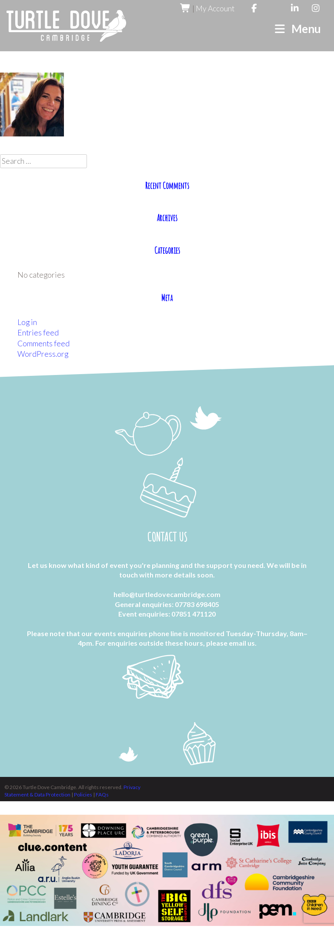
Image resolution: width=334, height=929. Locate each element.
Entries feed (38, 332)
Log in (27, 322)
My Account (215, 8)
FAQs (102, 794)
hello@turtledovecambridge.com (167, 595)
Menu (297, 29)
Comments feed (43, 343)
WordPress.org (42, 353)
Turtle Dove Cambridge (66, 26)
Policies (83, 794)
